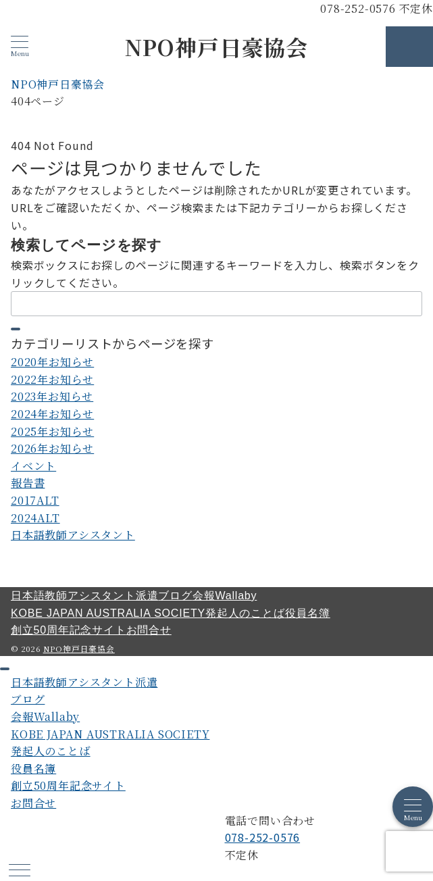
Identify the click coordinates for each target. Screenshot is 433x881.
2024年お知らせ (52, 414)
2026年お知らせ (52, 448)
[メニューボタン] (19, 46)
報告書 (28, 482)
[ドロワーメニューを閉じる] (4, 669)
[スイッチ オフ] (409, 46)
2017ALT (35, 500)
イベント (33, 466)
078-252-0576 (263, 837)
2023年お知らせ (52, 396)
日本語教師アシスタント (73, 535)
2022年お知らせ (52, 379)
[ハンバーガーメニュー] (19, 871)
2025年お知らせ (52, 431)
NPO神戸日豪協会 (216, 46)
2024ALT (35, 518)
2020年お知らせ (52, 362)
